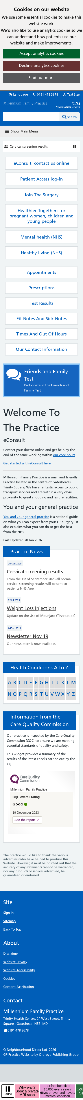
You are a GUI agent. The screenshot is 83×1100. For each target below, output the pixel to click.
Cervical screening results (29, 146)
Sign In (8, 913)
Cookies (9, 978)
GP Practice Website (18, 1054)
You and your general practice (26, 517)
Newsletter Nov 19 (27, 636)
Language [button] (18, 94)
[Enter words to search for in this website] (31, 116)
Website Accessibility (19, 970)
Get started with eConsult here (27, 463)
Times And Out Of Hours (41, 334)
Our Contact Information (41, 349)
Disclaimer (11, 953)
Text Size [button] (71, 94)
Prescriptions (41, 287)
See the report (25, 820)
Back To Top (12, 929)
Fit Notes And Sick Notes (42, 318)
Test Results (41, 303)
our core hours (64, 455)
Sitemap (9, 921)
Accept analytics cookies (41, 53)
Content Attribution (18, 987)
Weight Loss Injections (31, 608)
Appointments (41, 272)
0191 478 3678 (45, 94)
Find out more (41, 77)
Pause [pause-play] (8, 1094)
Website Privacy (15, 962)
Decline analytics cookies (41, 65)
